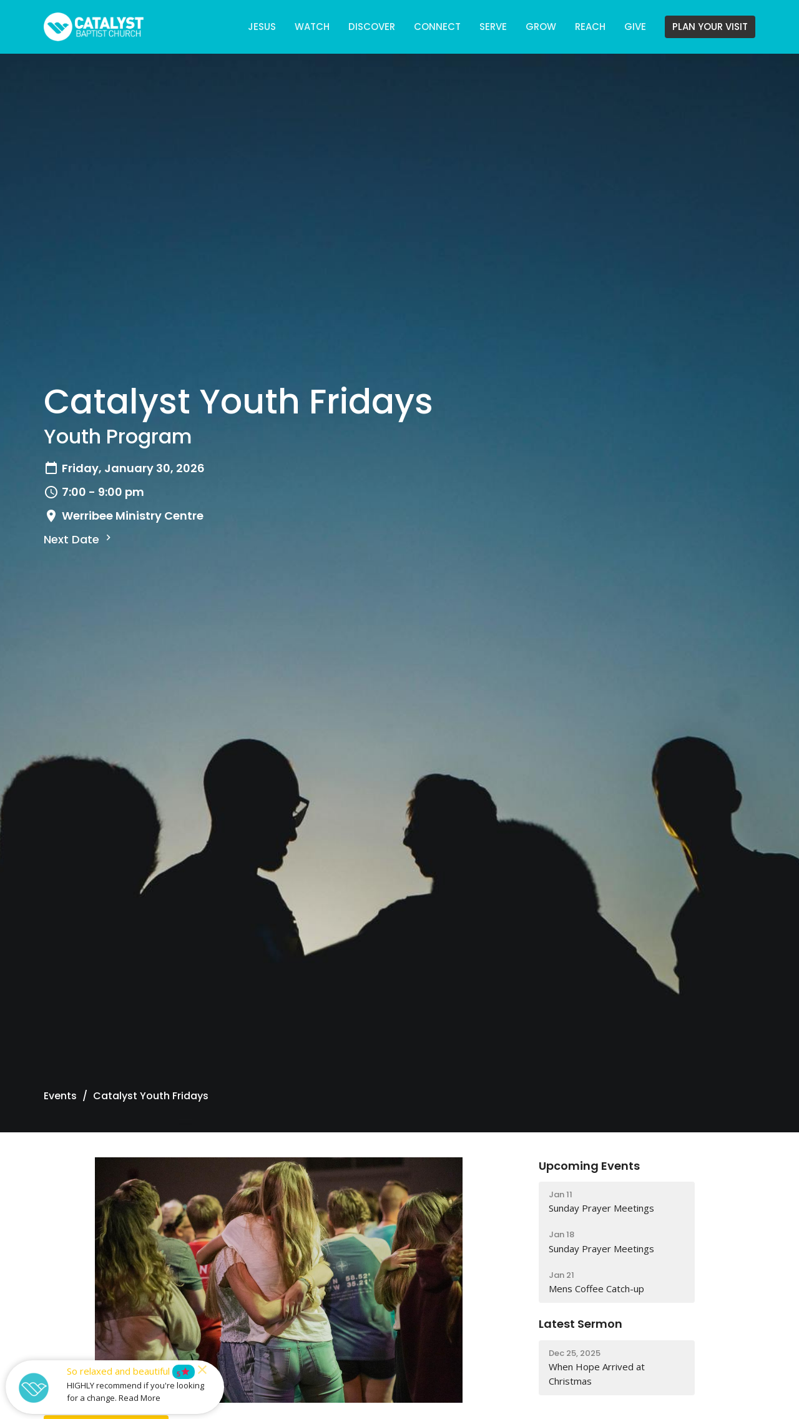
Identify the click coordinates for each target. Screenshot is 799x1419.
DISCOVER (371, 26)
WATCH (312, 26)
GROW (541, 26)
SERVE (493, 26)
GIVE (635, 26)
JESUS (262, 26)
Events (60, 1096)
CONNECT (437, 26)
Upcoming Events (589, 1166)
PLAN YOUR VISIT (710, 26)
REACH (590, 26)
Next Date (79, 539)
